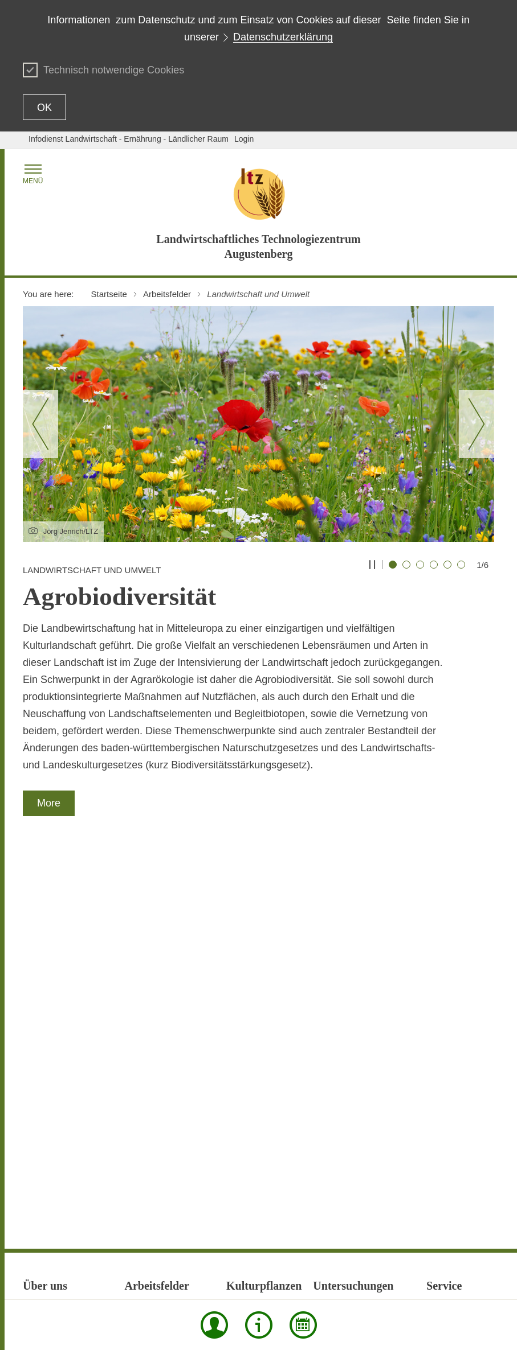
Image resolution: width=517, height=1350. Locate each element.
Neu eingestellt (452, 1027)
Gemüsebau (248, 975)
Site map (146, 1275)
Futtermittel (333, 991)
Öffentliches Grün (257, 1033)
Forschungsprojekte (58, 943)
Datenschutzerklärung (283, 37)
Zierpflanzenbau (254, 1049)
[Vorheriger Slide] (40, 424)
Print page (187, 1275)
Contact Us (230, 1275)
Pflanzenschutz (152, 1122)
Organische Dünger (347, 1023)
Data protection (283, 1275)
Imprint (482, 1275)
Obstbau (241, 1017)
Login (244, 138)
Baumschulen (250, 959)
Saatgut (326, 1065)
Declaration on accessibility (364, 1275)
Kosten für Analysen (348, 1007)
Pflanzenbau (147, 1106)
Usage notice (440, 1275)
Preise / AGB (449, 1085)
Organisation (45, 1017)
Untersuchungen (154, 1180)
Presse (438, 1101)
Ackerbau (243, 943)
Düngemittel (334, 975)
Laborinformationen (460, 985)
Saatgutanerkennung (162, 1138)
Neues (34, 985)
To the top (40, 1276)
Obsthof (37, 1001)
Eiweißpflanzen (152, 969)
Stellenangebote (51, 1049)
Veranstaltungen (455, 1149)
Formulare (444, 969)
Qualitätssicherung (56, 1033)
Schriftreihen (448, 1117)
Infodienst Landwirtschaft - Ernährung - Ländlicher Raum (129, 138)
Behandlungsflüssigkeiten (358, 943)
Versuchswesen (153, 1196)
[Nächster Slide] (476, 424)
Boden (324, 959)
